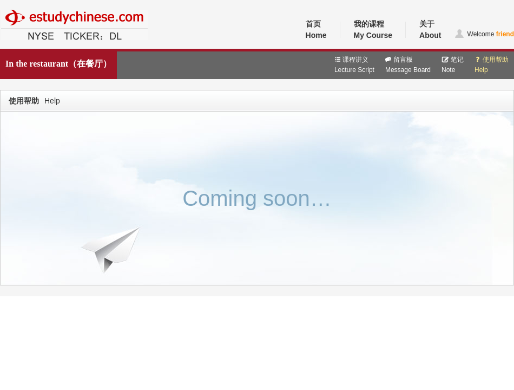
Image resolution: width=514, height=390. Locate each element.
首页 (316, 30)
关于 (430, 30)
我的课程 (373, 30)
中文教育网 (17, 47)
